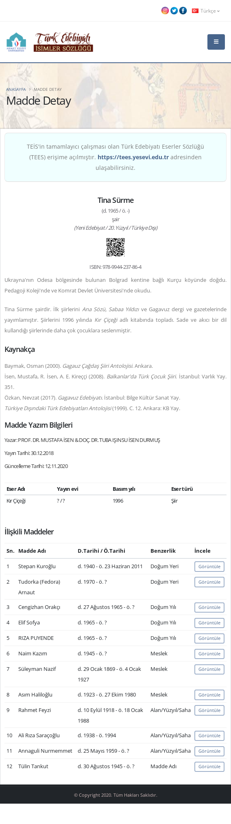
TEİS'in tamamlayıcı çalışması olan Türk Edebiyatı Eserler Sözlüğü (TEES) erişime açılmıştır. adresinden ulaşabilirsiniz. (115, 157)
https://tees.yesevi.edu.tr (133, 157)
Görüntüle (209, 566)
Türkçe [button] (206, 10)
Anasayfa (16, 89)
